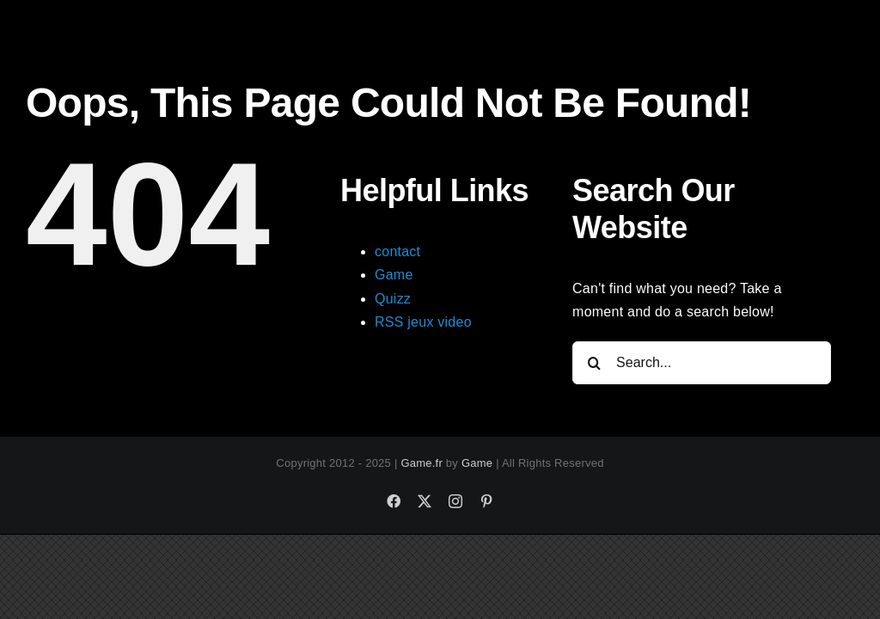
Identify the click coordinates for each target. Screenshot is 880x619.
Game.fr (421, 463)
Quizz (393, 298)
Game (394, 274)
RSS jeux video (423, 322)
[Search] (593, 362)
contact (397, 251)
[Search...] (701, 362)
